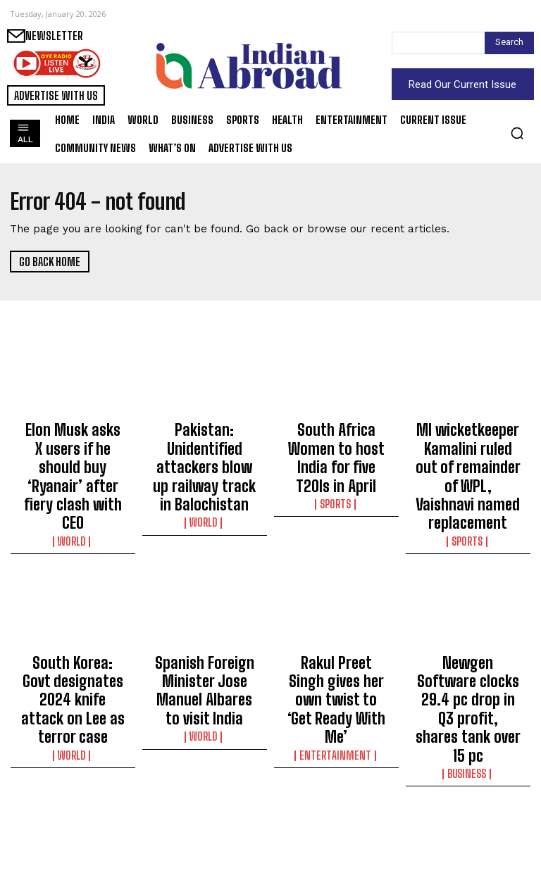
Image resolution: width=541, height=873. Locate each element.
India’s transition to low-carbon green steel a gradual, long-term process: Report (468, 800)
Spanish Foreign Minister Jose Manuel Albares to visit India (205, 624)
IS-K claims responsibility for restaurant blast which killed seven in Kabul (72, 800)
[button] (517, 133)
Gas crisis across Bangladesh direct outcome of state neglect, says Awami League (204, 807)
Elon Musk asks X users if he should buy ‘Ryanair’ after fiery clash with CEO (72, 446)
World (73, 480)
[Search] (509, 43)
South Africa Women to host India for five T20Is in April (336, 440)
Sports (336, 467)
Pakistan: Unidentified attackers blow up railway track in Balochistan (204, 446)
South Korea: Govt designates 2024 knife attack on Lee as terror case (73, 630)
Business (467, 664)
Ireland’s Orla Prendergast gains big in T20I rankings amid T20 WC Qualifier (336, 800)
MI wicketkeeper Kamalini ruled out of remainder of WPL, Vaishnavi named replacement (468, 452)
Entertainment (336, 651)
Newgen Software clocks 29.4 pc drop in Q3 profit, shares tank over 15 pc (468, 630)
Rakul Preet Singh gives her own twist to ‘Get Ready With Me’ (336, 624)
